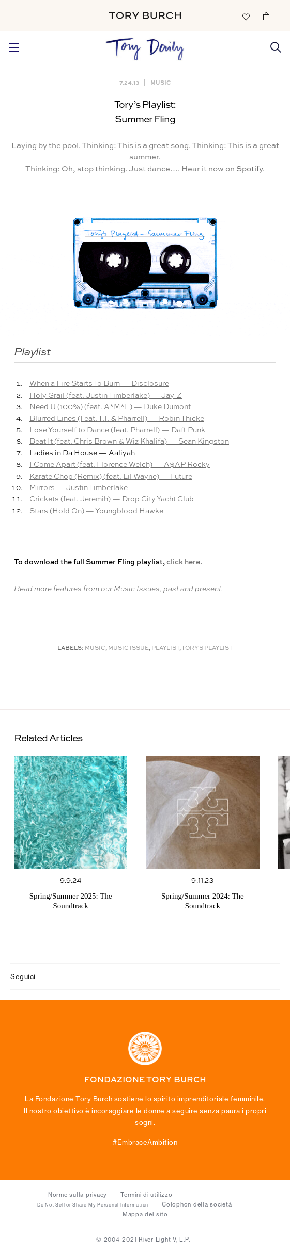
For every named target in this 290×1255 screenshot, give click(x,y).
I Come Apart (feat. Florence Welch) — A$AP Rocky (119, 464)
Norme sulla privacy (77, 1194)
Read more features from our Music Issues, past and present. (118, 589)
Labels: (70, 648)
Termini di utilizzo (146, 1194)
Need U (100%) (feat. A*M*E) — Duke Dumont (110, 407)
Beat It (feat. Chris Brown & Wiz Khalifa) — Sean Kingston (129, 441)
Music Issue (128, 648)
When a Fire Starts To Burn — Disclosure (99, 383)
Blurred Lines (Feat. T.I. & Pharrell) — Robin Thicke (116, 418)
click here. (184, 562)
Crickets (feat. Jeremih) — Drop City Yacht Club (111, 499)
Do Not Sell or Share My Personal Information (92, 1205)
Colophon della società (197, 1204)
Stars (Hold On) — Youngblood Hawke (96, 511)
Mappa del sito (145, 1214)
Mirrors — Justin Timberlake (78, 488)
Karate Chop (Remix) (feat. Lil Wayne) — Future (110, 476)
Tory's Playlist (207, 648)
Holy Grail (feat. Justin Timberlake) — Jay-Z (105, 395)
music (95, 648)
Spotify (249, 169)
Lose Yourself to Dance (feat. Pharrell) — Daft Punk (117, 430)
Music (160, 82)
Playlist (165, 648)
